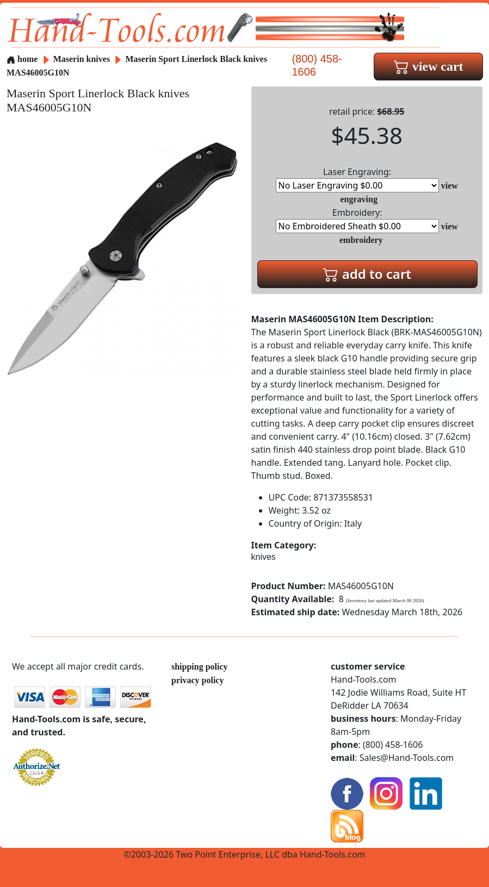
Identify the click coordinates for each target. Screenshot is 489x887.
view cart (428, 66)
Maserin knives (81, 59)
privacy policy (197, 680)
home (22, 59)
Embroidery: (357, 220)
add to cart (367, 274)
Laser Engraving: (357, 179)
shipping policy (199, 666)
